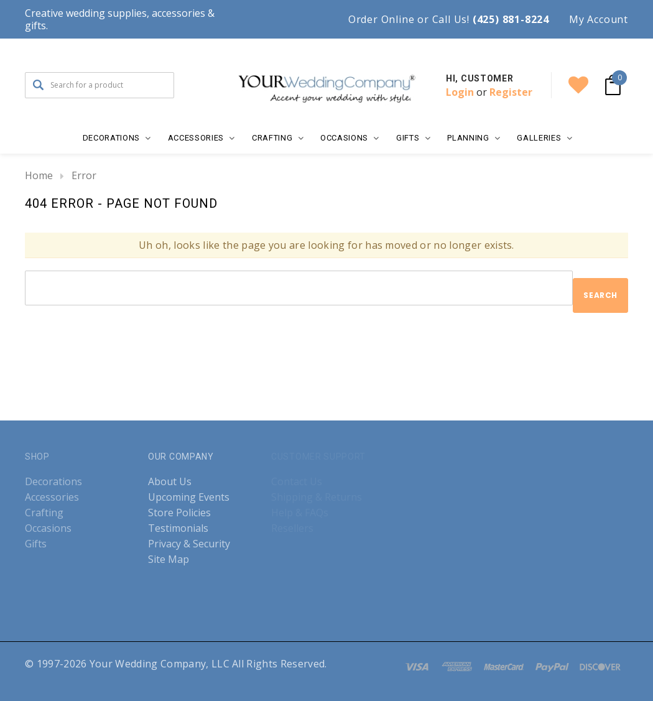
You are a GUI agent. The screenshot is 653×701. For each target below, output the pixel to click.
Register (510, 92)
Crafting (44, 513)
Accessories (52, 497)
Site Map (168, 559)
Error (84, 175)
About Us (170, 482)
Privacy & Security (189, 544)
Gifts (36, 544)
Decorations (53, 482)
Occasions (48, 528)
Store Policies (179, 513)
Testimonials (178, 528)
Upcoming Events (188, 497)
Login (460, 92)
